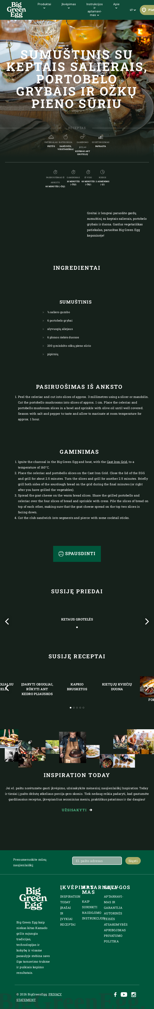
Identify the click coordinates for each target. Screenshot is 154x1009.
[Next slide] (147, 621)
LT (133, 9)
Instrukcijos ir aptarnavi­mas (94, 9)
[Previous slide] (7, 621)
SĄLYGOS (110, 887)
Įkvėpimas (69, 5)
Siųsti (133, 861)
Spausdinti (77, 553)
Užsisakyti (77, 810)
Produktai (44, 5)
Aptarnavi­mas (88, 890)
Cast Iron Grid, (117, 462)
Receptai (67, 924)
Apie (116, 5)
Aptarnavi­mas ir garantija (113, 902)
